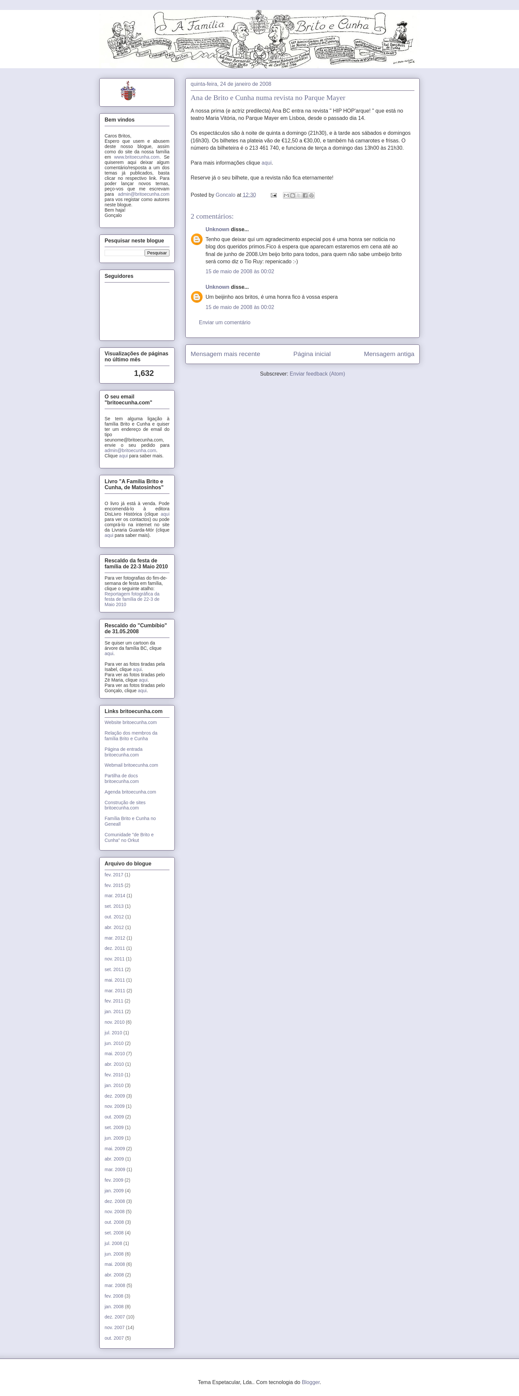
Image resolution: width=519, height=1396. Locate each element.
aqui (266, 163)
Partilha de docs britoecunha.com (122, 778)
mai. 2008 (115, 1264)
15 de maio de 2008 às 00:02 (240, 271)
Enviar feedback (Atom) (317, 374)
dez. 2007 (115, 1316)
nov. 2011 (114, 958)
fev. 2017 (114, 874)
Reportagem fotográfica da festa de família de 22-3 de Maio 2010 (132, 599)
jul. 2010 (113, 1032)
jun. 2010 (114, 1043)
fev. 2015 (114, 885)
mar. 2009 (115, 1169)
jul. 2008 (113, 1243)
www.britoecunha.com (137, 157)
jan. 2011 (114, 1011)
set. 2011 (114, 969)
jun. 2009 (114, 1138)
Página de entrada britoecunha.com (123, 752)
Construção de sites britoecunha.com (125, 805)
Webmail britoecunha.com (131, 765)
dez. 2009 (115, 1096)
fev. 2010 (114, 1074)
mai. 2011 (115, 980)
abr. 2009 (114, 1159)
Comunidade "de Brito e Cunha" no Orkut (129, 837)
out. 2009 (114, 1116)
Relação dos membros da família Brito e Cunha (131, 735)
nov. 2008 (114, 1211)
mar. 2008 (115, 1285)
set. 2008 (114, 1232)
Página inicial (312, 353)
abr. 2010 (114, 1064)
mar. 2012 (115, 938)
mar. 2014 (115, 895)
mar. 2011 (115, 990)
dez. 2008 (115, 1201)
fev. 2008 (114, 1296)
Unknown (217, 229)
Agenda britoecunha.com (130, 792)
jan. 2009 (114, 1190)
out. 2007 (114, 1338)
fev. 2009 (114, 1180)
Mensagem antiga (389, 353)
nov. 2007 (114, 1327)
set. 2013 (114, 906)
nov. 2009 (114, 1106)
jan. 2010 (114, 1085)
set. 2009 (114, 1127)
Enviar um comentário (225, 322)
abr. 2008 (114, 1274)
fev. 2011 (114, 1001)
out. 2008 (114, 1222)
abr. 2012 (114, 927)
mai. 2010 (115, 1053)
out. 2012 (114, 916)
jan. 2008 (114, 1306)
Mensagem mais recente (225, 353)
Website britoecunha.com (131, 722)
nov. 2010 (114, 1022)
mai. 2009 (115, 1148)
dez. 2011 (115, 948)
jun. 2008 (114, 1254)
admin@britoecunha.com (143, 194)
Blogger (311, 1382)
